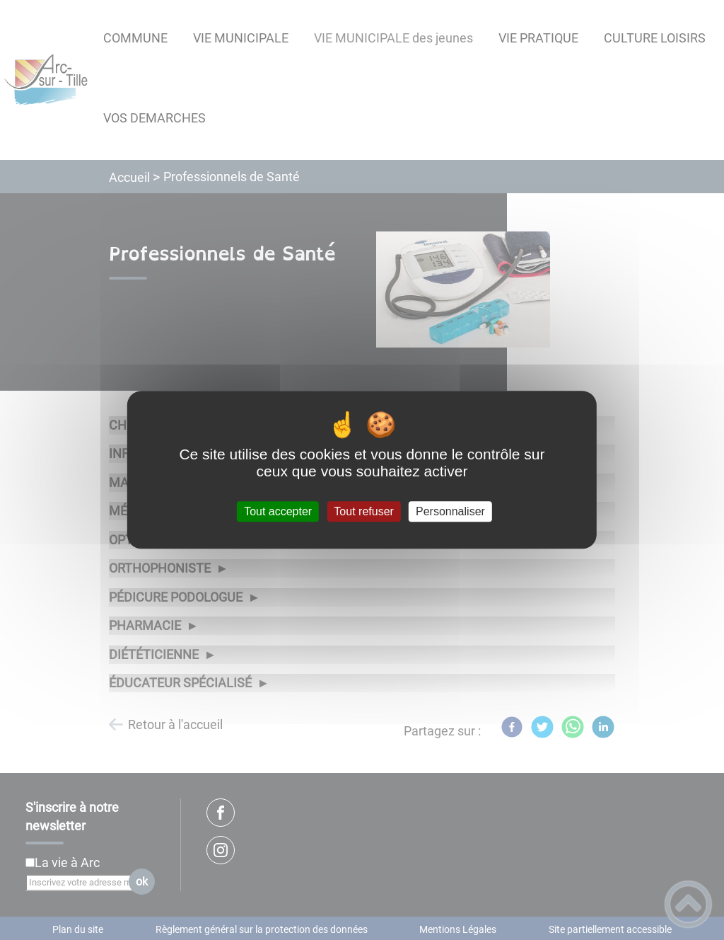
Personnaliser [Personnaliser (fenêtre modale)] (450, 511)
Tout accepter (278, 511)
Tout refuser (363, 511)
